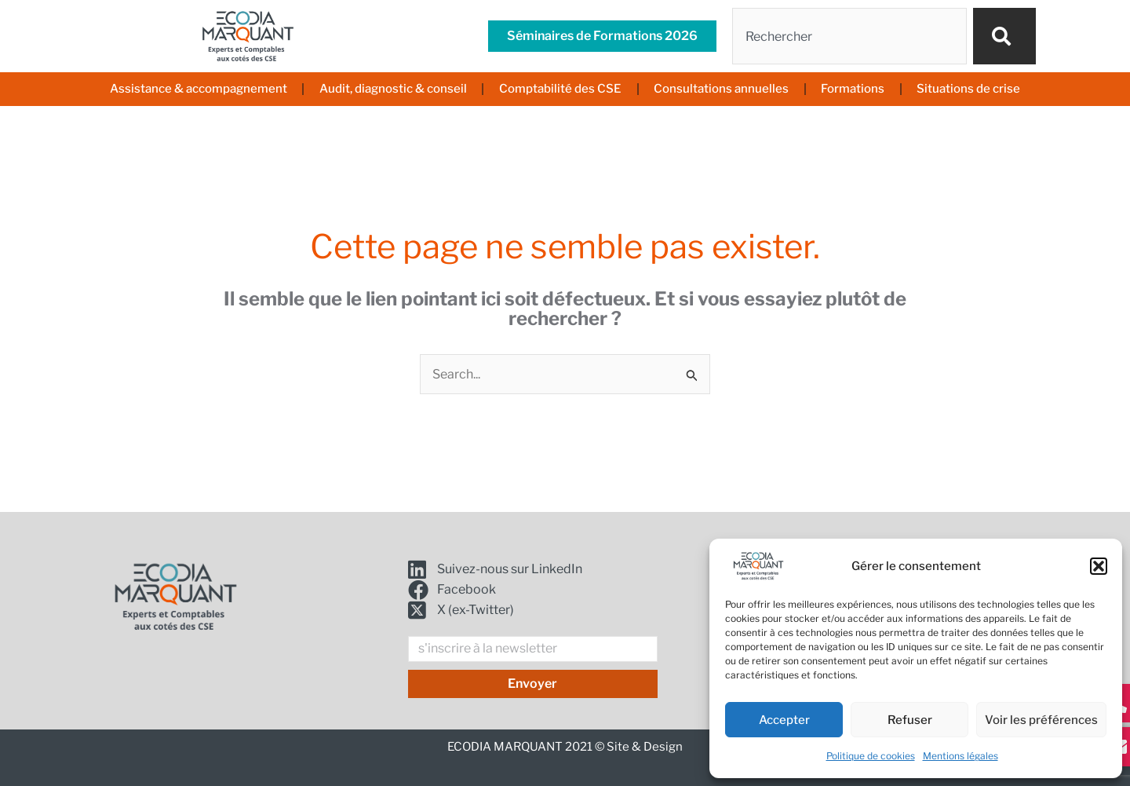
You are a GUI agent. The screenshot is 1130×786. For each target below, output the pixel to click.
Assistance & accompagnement (198, 89)
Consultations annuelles (721, 89)
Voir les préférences (1041, 720)
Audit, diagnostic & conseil (393, 89)
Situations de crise (968, 89)
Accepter (784, 720)
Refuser (910, 720)
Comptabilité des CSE (560, 89)
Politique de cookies (870, 756)
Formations (852, 89)
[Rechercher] (1004, 36)
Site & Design (645, 747)
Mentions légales (960, 756)
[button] (1098, 566)
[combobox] (849, 36)
